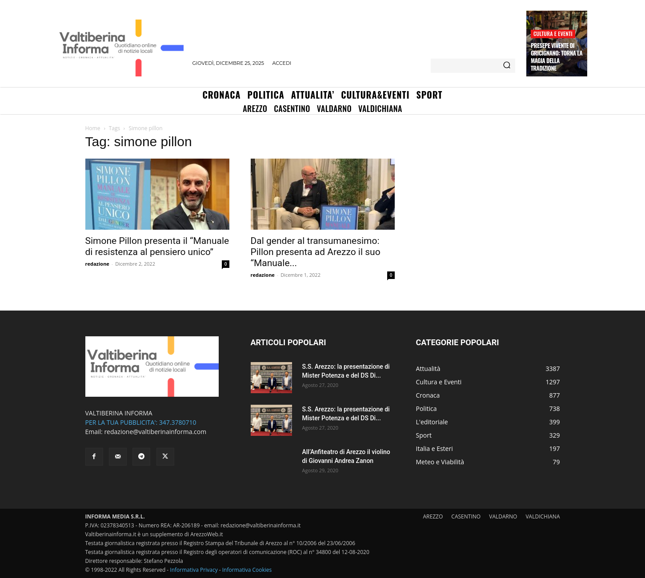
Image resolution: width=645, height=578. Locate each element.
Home (92, 128)
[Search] (506, 66)
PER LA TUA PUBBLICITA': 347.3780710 (140, 422)
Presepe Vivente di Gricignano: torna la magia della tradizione (556, 56)
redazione (97, 263)
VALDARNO (503, 516)
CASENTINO (466, 516)
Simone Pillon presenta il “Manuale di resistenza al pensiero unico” (157, 246)
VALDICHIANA (542, 516)
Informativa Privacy (193, 570)
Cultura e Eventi (553, 33)
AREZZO (433, 516)
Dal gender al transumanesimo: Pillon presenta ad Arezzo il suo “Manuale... (316, 251)
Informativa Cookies (247, 570)
